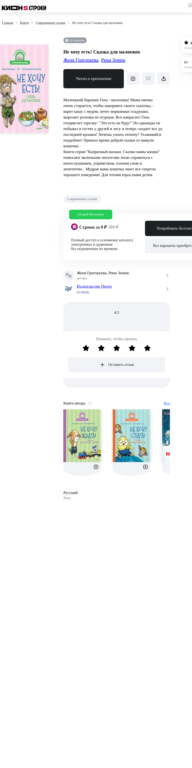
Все (167, 403)
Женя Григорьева (81, 60)
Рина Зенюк (113, 60)
